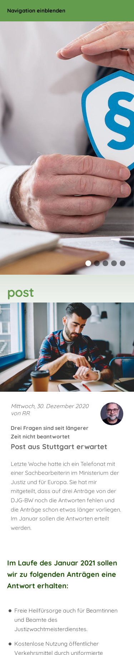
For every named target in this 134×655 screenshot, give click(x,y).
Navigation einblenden (36, 10)
